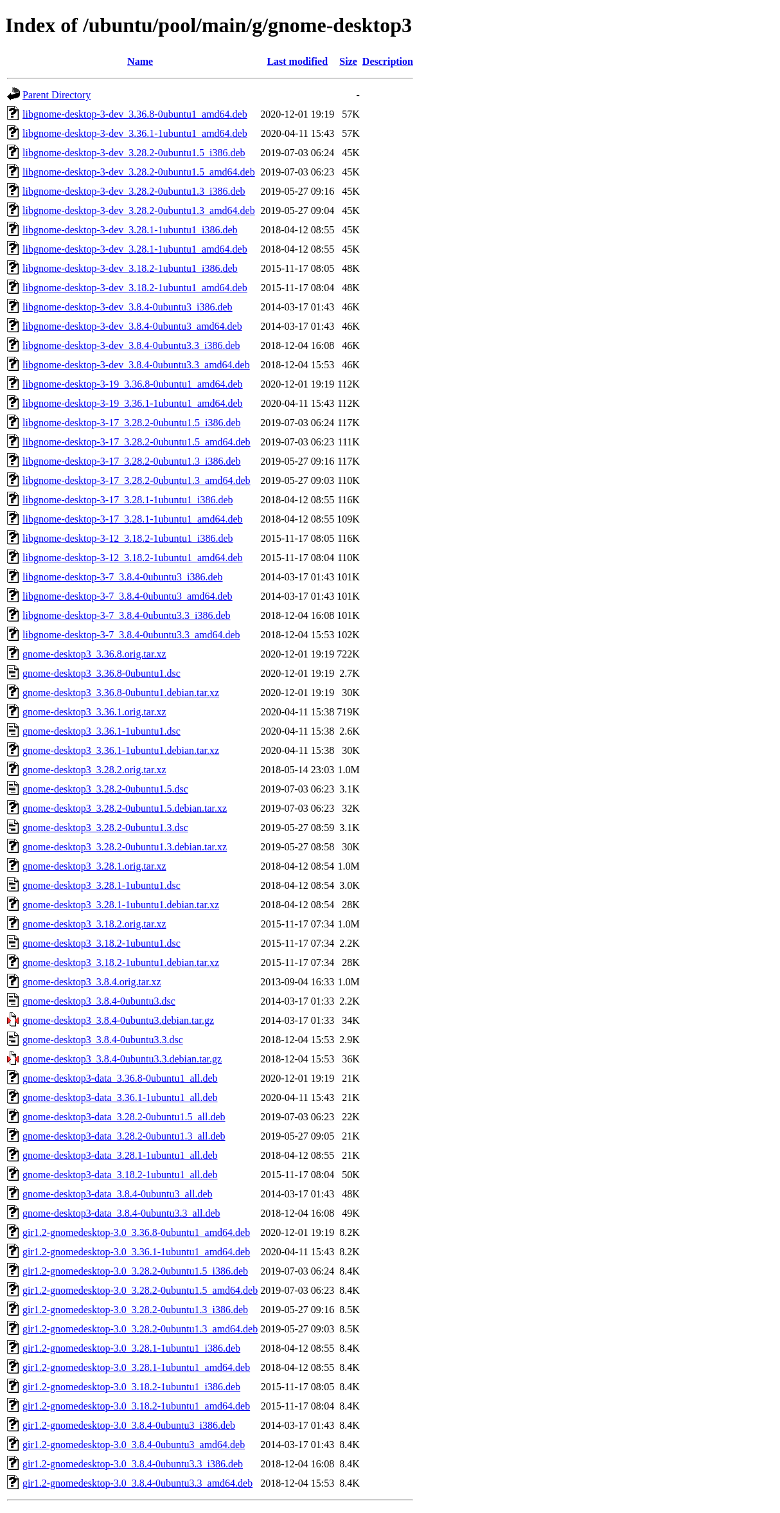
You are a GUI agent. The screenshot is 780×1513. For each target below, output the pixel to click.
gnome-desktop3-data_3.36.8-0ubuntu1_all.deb (120, 1078)
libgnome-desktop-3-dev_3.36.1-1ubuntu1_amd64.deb (134, 133)
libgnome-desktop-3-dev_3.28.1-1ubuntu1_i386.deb (130, 229)
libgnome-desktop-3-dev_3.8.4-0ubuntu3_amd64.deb (132, 326)
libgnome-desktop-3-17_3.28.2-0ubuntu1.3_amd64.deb (136, 480)
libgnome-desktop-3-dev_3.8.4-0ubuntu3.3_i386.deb (131, 345)
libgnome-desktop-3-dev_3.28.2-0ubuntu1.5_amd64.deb (138, 171)
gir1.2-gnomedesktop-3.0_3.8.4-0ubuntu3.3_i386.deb (132, 1463)
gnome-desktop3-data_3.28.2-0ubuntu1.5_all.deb (124, 1116)
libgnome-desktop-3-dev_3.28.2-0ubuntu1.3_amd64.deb (138, 210)
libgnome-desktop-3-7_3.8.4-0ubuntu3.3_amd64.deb (131, 634)
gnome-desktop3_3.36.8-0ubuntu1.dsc (101, 673)
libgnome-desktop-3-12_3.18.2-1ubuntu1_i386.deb (127, 538)
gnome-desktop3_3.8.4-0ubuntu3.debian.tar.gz (118, 1020)
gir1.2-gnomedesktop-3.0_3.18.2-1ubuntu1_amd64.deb (136, 1406)
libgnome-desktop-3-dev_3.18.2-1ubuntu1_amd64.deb (134, 287)
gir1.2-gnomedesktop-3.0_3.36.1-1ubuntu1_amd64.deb (136, 1251)
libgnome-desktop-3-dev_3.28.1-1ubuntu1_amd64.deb (134, 249)
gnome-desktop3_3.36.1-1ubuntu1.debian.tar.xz (120, 750)
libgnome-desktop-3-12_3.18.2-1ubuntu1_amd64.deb (132, 557)
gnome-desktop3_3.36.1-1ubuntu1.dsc (101, 731)
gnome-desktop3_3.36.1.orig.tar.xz (94, 711)
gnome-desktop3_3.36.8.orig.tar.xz (94, 654)
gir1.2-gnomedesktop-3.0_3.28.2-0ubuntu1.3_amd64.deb (140, 1328)
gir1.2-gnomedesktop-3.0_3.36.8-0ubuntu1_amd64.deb (136, 1232)
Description (387, 61)
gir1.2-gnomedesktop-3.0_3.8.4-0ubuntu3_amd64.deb (133, 1444)
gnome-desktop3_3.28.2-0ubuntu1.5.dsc (105, 788)
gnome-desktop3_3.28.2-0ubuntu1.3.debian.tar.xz (124, 846)
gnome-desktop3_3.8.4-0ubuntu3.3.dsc (102, 1039)
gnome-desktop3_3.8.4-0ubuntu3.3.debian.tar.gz (122, 1058)
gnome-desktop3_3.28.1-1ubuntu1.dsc (101, 885)
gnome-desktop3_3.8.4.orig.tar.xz (91, 981)
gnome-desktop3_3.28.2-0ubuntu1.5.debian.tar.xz (124, 808)
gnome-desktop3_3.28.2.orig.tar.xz (94, 769)
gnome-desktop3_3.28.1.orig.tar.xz (94, 866)
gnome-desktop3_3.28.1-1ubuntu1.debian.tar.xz (120, 904)
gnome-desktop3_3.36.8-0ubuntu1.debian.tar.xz (120, 692)
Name (140, 61)
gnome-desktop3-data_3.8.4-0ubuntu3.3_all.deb (121, 1213)
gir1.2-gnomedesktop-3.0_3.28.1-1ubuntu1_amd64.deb (136, 1367)
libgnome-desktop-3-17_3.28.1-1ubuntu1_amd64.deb (132, 519)
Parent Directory (56, 94)
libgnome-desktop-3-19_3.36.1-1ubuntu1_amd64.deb (132, 403)
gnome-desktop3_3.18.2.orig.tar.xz (94, 923)
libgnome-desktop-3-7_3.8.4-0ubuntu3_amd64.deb (127, 596)
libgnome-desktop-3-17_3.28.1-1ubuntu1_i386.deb (127, 499)
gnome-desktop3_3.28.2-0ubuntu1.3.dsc (105, 827)
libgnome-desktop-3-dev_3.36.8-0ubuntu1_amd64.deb (134, 114)
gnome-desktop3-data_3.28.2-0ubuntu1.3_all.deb (124, 1136)
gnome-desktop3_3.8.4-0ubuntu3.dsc (98, 1001)
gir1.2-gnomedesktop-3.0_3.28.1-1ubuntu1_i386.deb (131, 1348)
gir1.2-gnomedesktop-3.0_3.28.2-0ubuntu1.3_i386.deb (135, 1309)
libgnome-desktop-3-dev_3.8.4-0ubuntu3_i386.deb (127, 306)
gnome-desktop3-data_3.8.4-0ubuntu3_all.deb (117, 1193)
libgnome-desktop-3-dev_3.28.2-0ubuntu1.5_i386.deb (133, 152)
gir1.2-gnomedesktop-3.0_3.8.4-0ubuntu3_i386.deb (128, 1425)
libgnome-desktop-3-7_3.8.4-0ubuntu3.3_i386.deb (126, 615)
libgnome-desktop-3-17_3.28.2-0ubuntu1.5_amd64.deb (136, 441)
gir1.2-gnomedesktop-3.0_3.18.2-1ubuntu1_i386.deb (131, 1386)
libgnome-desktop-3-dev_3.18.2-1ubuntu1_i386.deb (130, 268)
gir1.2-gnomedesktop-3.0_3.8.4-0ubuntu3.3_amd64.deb (137, 1483)
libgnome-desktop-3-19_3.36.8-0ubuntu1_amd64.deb (132, 384)
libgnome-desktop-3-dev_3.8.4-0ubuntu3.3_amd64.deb (136, 364)
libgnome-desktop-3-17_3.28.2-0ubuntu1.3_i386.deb (131, 461)
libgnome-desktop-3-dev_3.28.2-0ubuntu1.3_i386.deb (133, 191)
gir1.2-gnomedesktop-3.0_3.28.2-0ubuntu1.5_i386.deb (135, 1271)
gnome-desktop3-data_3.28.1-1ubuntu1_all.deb (120, 1155)
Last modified (297, 61)
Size (348, 61)
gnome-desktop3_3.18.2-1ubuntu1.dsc (101, 943)
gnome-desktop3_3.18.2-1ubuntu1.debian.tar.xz (120, 962)
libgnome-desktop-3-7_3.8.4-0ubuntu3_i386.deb (122, 576)
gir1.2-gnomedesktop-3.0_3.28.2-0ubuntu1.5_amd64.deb (140, 1290)
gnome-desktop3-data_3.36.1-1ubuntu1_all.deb (120, 1097)
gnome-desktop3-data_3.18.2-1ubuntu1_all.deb (120, 1174)
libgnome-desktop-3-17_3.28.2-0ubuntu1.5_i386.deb (131, 422)
